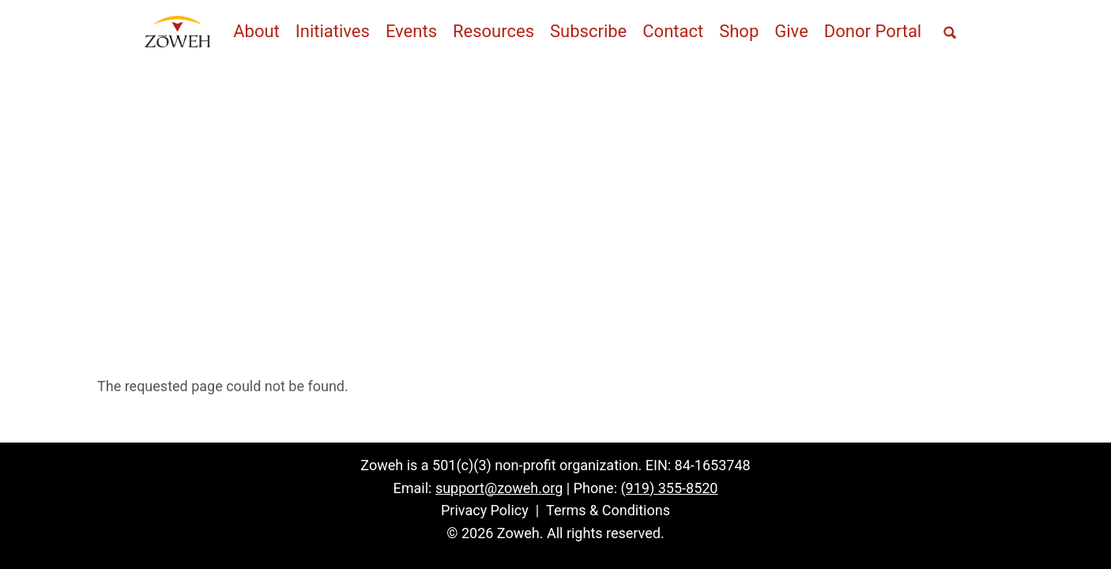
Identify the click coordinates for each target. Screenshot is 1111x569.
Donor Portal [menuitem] (872, 31)
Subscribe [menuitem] (588, 31)
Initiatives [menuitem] (333, 31)
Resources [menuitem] (493, 31)
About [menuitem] (256, 31)
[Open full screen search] (949, 33)
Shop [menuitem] (739, 31)
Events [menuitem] (411, 31)
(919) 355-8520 (668, 488)
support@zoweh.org (499, 488)
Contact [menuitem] (672, 31)
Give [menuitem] (791, 31)
